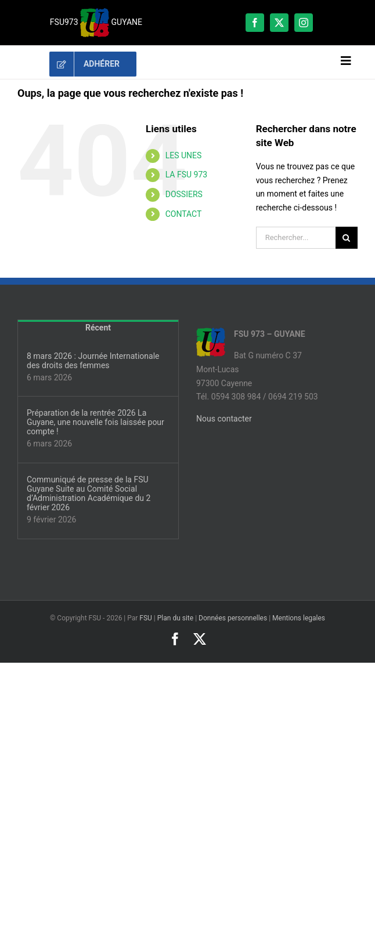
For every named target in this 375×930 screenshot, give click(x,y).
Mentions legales (298, 618)
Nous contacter (224, 418)
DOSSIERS (184, 194)
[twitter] (279, 22)
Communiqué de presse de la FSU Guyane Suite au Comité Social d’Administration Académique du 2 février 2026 (88, 493)
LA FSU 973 (186, 174)
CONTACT (183, 214)
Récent (98, 327)
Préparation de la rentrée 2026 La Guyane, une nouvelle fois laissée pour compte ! (95, 422)
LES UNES (183, 155)
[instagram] (303, 22)
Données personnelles (233, 618)
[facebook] (255, 22)
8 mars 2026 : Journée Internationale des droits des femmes (93, 360)
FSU (145, 618)
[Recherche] (347, 238)
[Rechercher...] (296, 238)
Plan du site (175, 618)
